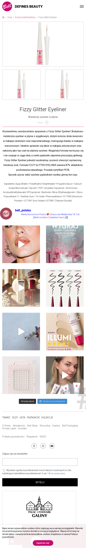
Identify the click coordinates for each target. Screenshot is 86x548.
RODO (43, 436)
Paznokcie (33, 417)
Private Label (9, 428)
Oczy (9, 17)
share (43, 122)
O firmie (6, 425)
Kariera (56, 425)
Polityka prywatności (13, 436)
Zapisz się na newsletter (15, 453)
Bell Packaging (70, 425)
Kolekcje (47, 417)
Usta (22, 417)
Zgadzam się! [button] (42, 543)
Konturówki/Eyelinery (25, 17)
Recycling (45, 425)
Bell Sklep (32, 425)
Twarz (6, 417)
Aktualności (19, 425)
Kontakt (22, 428)
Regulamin (32, 436)
